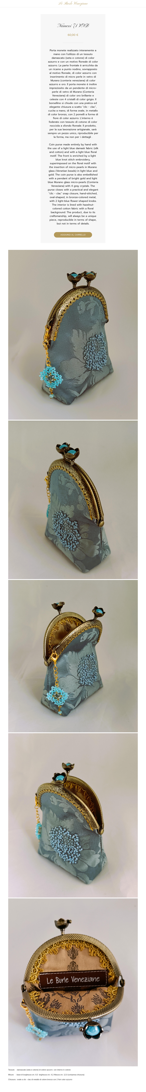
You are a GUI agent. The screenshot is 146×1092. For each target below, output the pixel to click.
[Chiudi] (3, 3)
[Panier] (140, 3)
